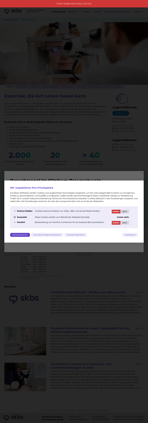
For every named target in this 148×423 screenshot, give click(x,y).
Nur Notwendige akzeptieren (47, 235)
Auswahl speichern (76, 235)
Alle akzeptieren (20, 235)
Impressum (130, 235)
